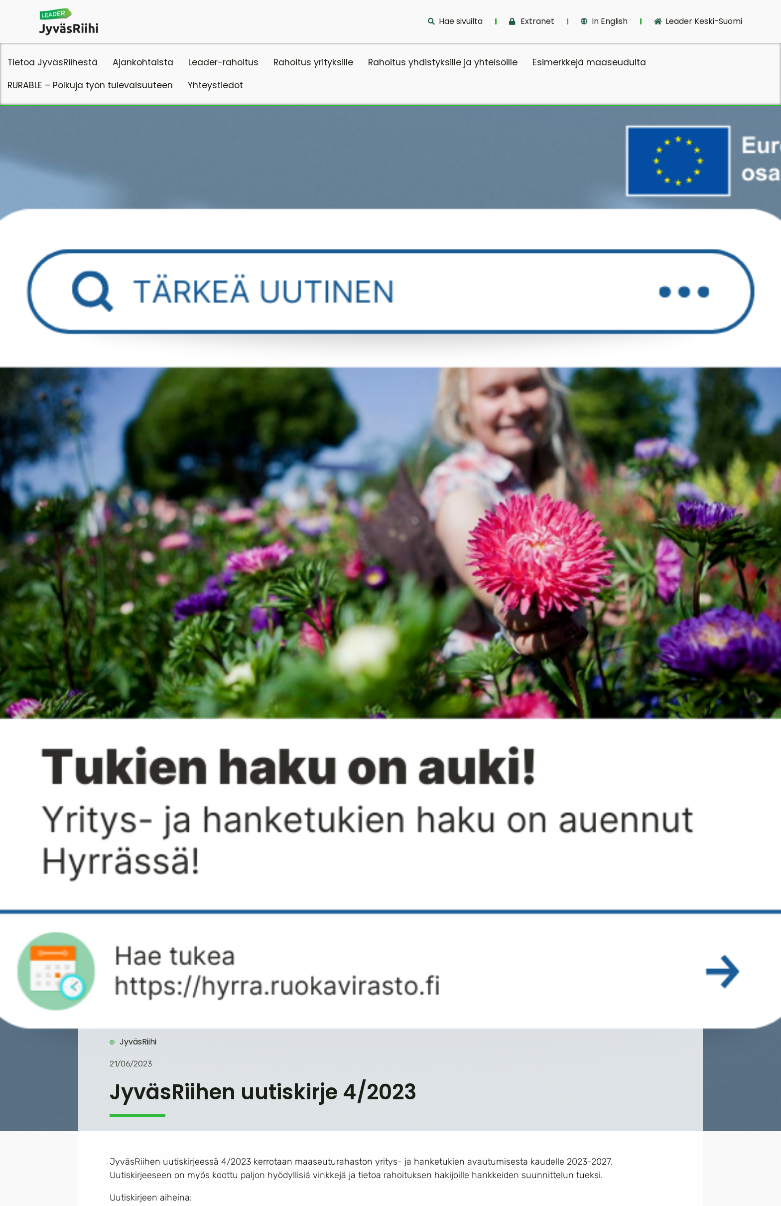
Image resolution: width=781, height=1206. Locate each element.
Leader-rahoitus (223, 62)
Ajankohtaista (143, 62)
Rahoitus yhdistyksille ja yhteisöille (443, 62)
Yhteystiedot (215, 85)
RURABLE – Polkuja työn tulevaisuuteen (90, 85)
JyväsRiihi (138, 1041)
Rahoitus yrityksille (313, 62)
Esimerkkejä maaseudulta (589, 62)
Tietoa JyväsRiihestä (52, 62)
